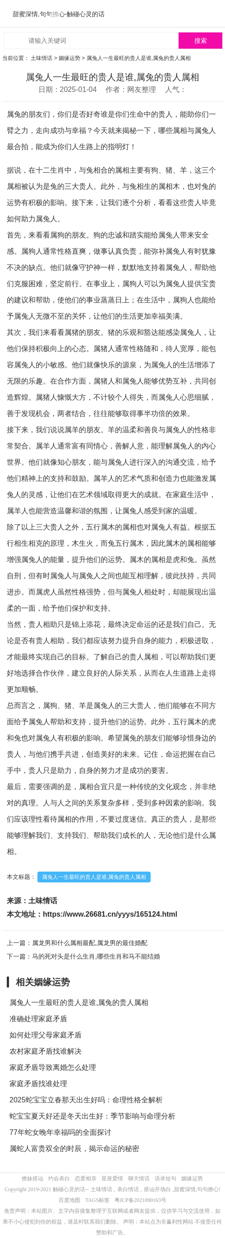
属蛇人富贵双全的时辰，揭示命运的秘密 (74, 1148)
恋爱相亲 (85, 1178)
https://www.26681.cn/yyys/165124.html (110, 914)
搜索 (200, 40)
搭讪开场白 (157, 1189)
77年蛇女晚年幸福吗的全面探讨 (60, 1132)
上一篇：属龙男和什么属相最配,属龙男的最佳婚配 (77, 942)
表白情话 (128, 1189)
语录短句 (165, 1178)
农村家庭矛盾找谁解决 (45, 1051)
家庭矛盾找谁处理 (38, 1083)
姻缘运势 (69, 58)
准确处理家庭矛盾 (38, 1019)
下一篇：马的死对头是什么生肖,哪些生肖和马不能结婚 (83, 956)
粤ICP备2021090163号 (140, 1200)
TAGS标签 (97, 1200)
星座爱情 (112, 1178)
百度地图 (69, 1200)
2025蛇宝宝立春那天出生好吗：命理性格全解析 (86, 1100)
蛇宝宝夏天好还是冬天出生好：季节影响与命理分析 (92, 1116)
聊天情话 (139, 1178)
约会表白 (59, 1178)
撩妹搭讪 (32, 1178)
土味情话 (41, 58)
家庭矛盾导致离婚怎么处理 (52, 1067)
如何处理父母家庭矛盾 (45, 1035)
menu (213, 13)
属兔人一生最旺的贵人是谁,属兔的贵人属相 (94, 877)
